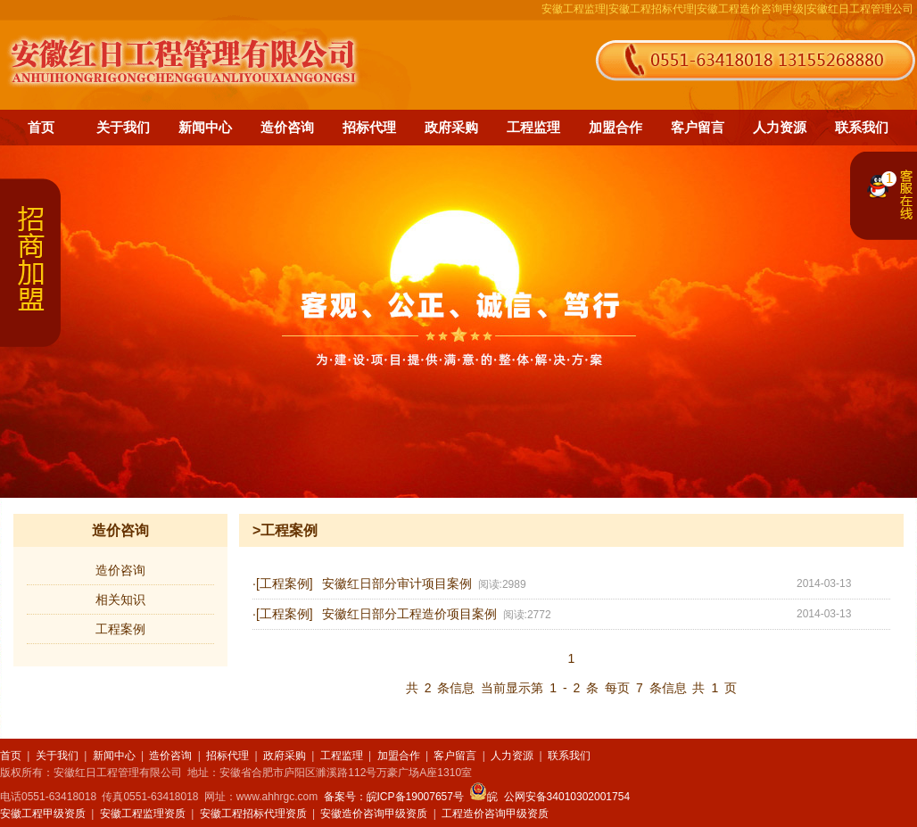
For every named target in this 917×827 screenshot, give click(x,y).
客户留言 (697, 127)
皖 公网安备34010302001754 (549, 796)
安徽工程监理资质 (143, 813)
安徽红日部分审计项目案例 (397, 584)
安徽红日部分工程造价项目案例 (409, 614)
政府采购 (451, 127)
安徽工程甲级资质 (43, 813)
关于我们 (123, 127)
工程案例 (120, 629)
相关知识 (120, 599)
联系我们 (861, 127)
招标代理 (369, 127)
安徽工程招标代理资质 (253, 813)
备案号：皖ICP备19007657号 (394, 796)
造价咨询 (287, 127)
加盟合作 (615, 127)
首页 (41, 127)
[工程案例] (284, 583)
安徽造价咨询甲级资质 (373, 813)
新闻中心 (205, 127)
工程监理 (533, 127)
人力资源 (779, 127)
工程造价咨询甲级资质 (495, 813)
